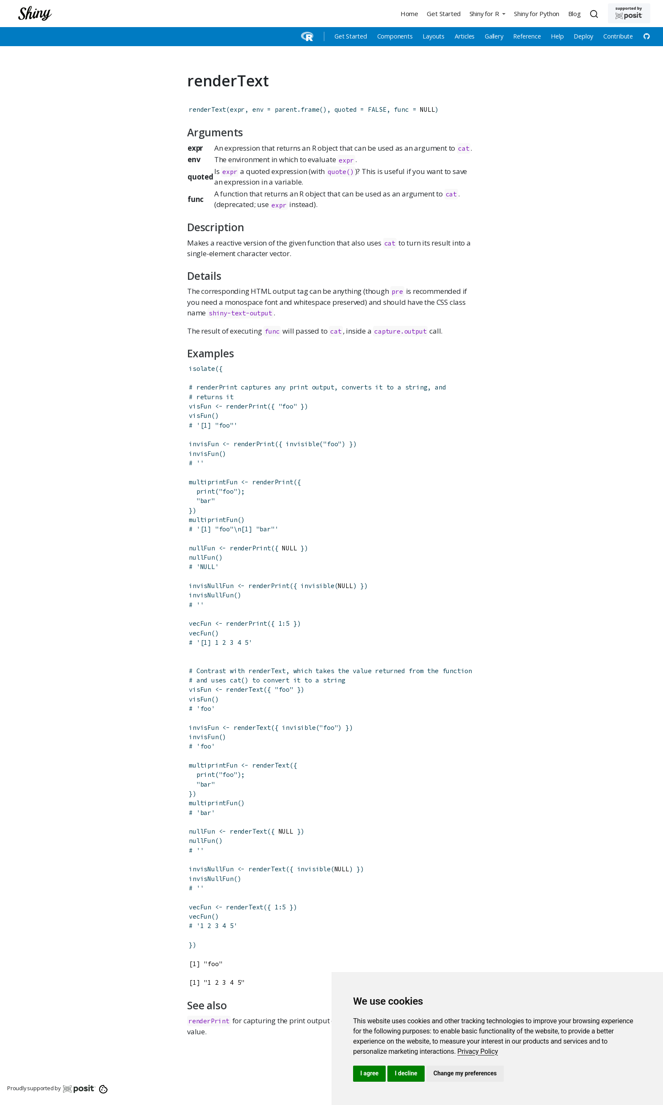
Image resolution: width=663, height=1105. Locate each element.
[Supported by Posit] (629, 13)
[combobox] (595, 13)
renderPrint (246, 406)
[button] (487, 13)
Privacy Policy (477, 1051)
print (205, 491)
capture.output (400, 331)
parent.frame (297, 109)
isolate (202, 369)
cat (389, 243)
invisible (302, 444)
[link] (477, 1051)
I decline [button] (406, 1073)
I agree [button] (369, 1073)
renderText (207, 109)
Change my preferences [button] (465, 1073)
